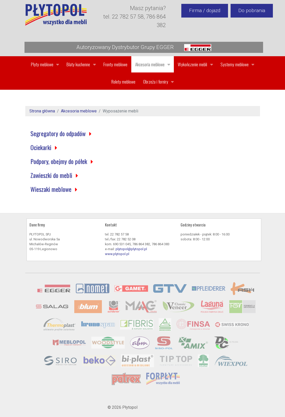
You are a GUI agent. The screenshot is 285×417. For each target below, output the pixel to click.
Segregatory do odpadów (58, 133)
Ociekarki (41, 147)
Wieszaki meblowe (51, 189)
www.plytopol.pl (117, 254)
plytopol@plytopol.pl (131, 249)
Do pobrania (251, 10)
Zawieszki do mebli (52, 175)
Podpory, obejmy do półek (59, 161)
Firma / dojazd (204, 10)
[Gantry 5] (56, 15)
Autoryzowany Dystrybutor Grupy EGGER (143, 47)
